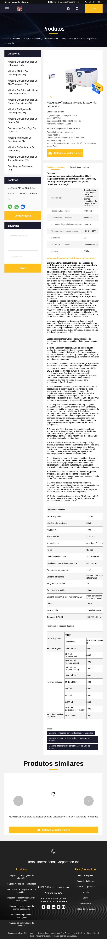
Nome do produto (54, 638)
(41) (18, 73)
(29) (20, 168)
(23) (22, 92)
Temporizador (53, 543)
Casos (85, 898)
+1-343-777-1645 (94, 2)
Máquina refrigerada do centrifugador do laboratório (71, 733)
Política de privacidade (85, 909)
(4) (22, 130)
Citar (94, 9)
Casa (6, 38)
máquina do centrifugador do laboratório (41, 38)
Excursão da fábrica (85, 881)
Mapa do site (85, 903)
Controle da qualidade (85, 886)
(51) (22, 63)
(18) (22, 101)
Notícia (86, 892)
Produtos (16, 38)
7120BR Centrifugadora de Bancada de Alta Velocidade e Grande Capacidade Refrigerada (53, 817)
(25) (22, 158)
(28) (22, 82)
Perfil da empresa (85, 875)
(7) (22, 120)
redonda (80, 710)
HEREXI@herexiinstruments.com (63, 2)
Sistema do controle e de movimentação (64, 597)
